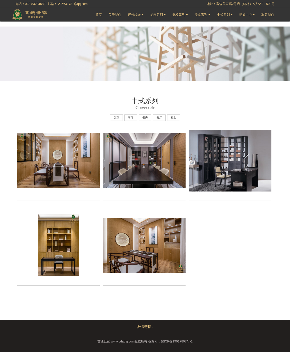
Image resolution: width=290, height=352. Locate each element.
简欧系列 (156, 15)
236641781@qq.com (72, 4)
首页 (98, 15)
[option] (58, 169)
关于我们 (115, 15)
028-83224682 (35, 4)
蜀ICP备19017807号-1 (177, 341)
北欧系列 (178, 15)
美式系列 (201, 15)
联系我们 (267, 15)
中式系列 (223, 15)
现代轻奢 (134, 15)
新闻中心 (245, 15)
